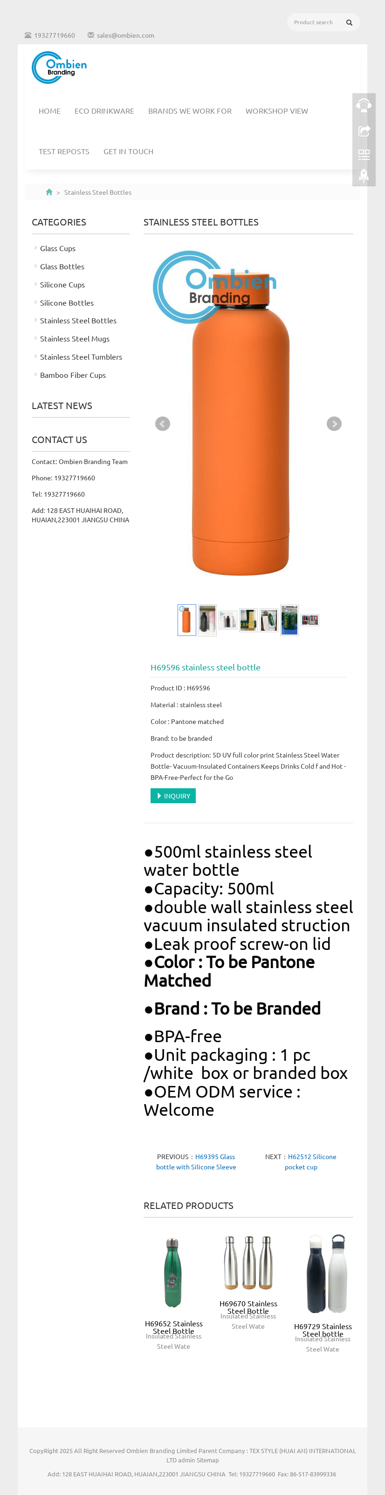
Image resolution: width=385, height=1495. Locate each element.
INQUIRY (173, 796)
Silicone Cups (62, 284)
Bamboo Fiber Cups (73, 374)
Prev (162, 423)
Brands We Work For (190, 110)
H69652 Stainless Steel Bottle (174, 1326)
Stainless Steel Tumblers (81, 356)
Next (334, 423)
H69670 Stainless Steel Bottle (248, 1306)
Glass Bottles (62, 266)
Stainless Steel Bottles (78, 320)
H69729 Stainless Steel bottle (323, 1329)
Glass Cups (58, 248)
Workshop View (277, 110)
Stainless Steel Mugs (75, 338)
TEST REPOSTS (64, 151)
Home (50, 110)
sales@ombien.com (125, 35)
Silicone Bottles (67, 302)
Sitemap (208, 1460)
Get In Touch (128, 151)
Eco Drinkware (104, 110)
